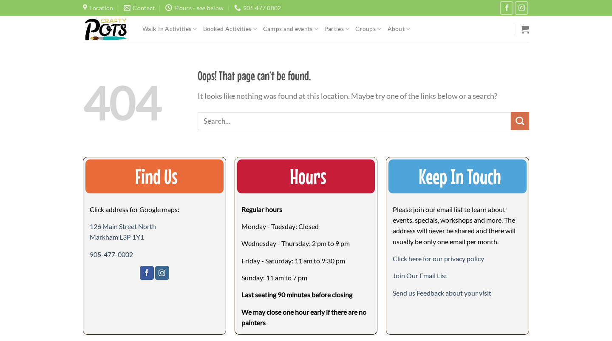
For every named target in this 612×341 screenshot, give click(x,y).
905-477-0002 (111, 254)
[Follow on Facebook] (506, 8)
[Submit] (520, 121)
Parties (336, 29)
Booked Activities (230, 29)
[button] (420, 275)
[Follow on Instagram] (521, 8)
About (399, 29)
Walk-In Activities (169, 29)
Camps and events (290, 29)
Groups (368, 29)
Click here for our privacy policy (438, 258)
